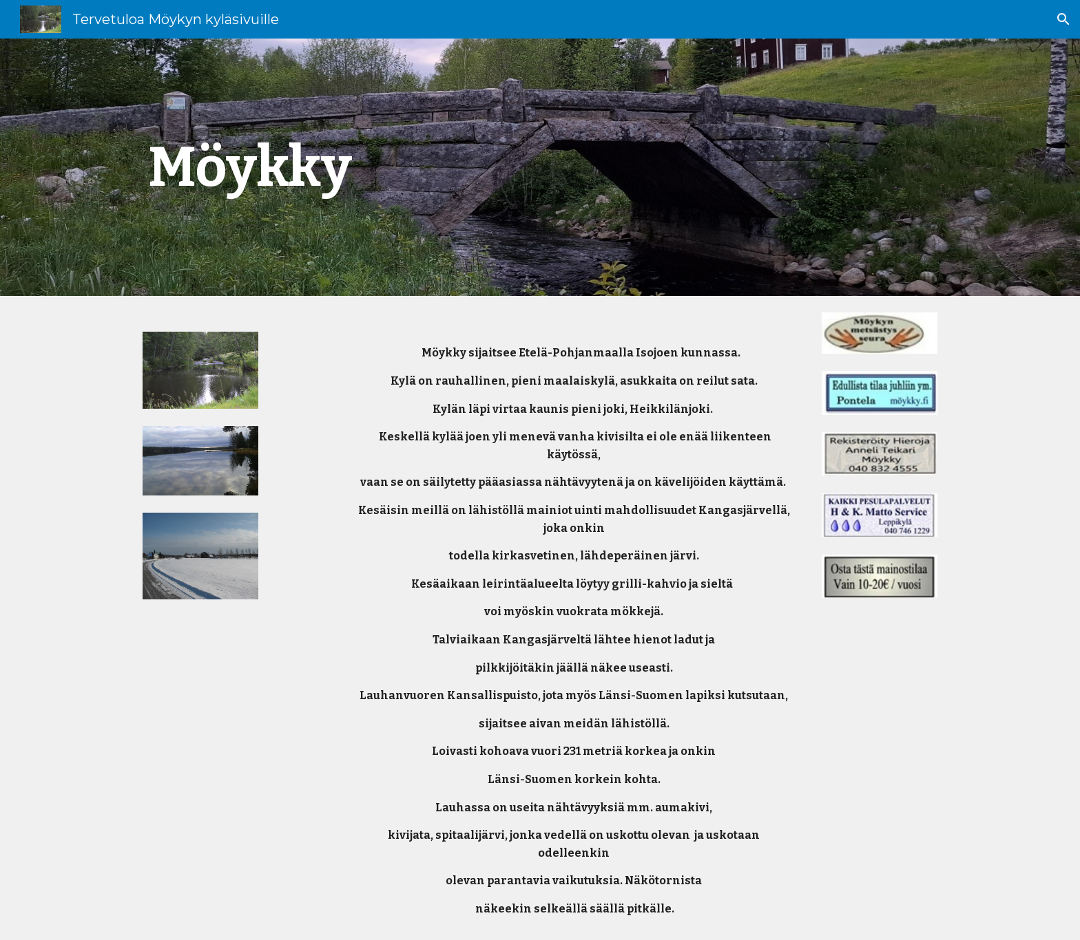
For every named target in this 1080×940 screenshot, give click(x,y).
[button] (1063, 19)
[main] (268, 167)
